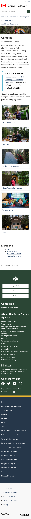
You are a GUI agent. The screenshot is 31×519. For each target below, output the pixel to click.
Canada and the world (9, 451)
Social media (7, 488)
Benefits (4, 418)
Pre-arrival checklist (14, 254)
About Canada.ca (9, 496)
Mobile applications (10, 492)
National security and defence (11, 435)
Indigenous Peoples (8, 464)
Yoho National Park (8, 20)
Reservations (7, 232)
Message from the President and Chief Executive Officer (13, 327)
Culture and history (8, 360)
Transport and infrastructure (11, 447)
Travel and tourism (7, 410)
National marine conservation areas (15, 352)
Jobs (2, 402)
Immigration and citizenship (11, 406)
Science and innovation (9, 459)
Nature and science (8, 357)
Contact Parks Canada (9, 308)
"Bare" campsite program (12, 188)
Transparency (6, 324)
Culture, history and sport (10, 439)
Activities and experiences (10, 24)
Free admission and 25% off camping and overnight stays (16, 80)
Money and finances (8, 455)
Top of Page (6, 514)
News (3, 344)
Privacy (5, 505)
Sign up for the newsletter (11, 389)
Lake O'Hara (7, 144)
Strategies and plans (9, 336)
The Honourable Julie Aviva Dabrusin (15, 371)
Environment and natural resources (13, 431)
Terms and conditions (9, 341)
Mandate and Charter (9, 321)
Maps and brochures (14, 256)
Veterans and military (8, 468)
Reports (4, 338)
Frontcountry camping (11, 122)
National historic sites (9, 346)
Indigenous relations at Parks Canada (12, 332)
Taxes (3, 427)
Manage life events (7, 476)
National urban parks (9, 354)
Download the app (8, 391)
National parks (24, 17)
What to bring (7, 210)
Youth (3, 472)
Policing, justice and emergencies (13, 443)
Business (4, 414)
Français (27, 2)
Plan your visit (12, 251)
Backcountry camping (10, 166)
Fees (8, 249)
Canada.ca (4, 17)
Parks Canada (14, 17)
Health (3, 422)
